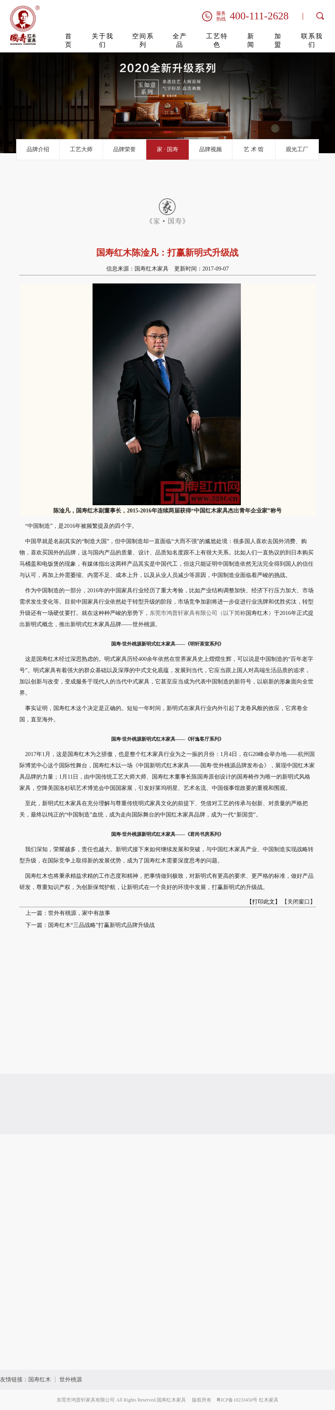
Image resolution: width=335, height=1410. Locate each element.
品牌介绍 (38, 149)
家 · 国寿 (167, 149)
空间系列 (143, 40)
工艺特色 (217, 40)
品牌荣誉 (124, 149)
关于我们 (103, 40)
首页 (68, 40)
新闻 (251, 40)
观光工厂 (297, 149)
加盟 (278, 40)
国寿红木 (39, 1380)
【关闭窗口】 (299, 902)
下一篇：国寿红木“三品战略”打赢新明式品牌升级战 (90, 925)
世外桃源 (70, 1380)
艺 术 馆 (253, 149)
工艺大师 (81, 149)
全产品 (180, 40)
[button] (156, 132)
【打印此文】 (263, 902)
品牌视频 (210, 149)
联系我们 (312, 40)
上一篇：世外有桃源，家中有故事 (67, 913)
